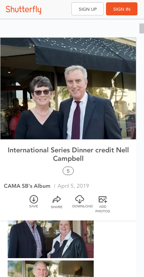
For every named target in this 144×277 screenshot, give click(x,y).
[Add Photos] (102, 205)
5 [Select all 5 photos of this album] (68, 171)
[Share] (56, 205)
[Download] (79, 205)
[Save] (33, 205)
